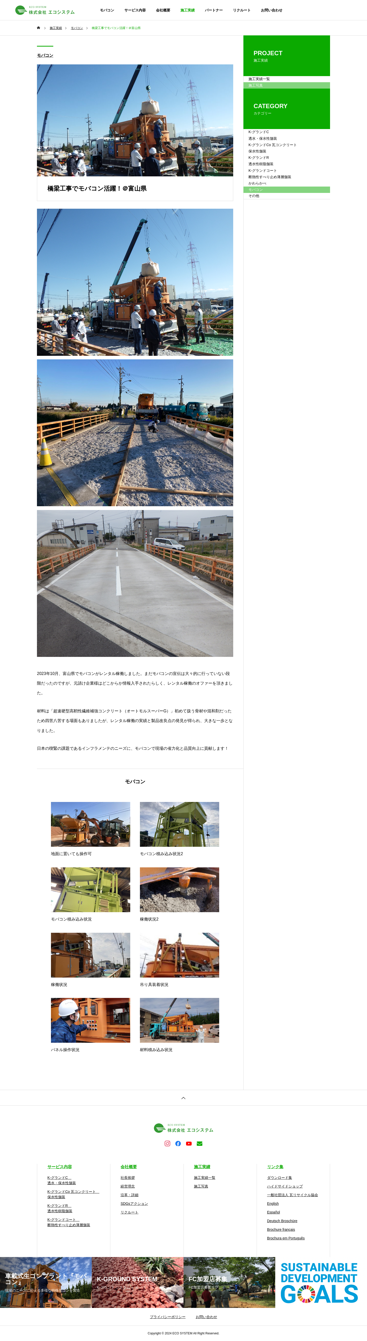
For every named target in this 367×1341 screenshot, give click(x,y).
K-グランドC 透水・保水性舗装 (270, 158)
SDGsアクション (134, 1204)
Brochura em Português (286, 1238)
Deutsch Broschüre (282, 1221)
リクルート (242, 10)
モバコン (107, 10)
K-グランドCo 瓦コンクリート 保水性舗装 (283, 180)
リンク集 (275, 1167)
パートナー (214, 10)
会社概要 (163, 10)
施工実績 (187, 10)
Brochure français (281, 1229)
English (273, 1204)
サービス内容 (135, 10)
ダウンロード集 (279, 1178)
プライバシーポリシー (168, 1317)
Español (273, 1212)
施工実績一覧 (266, 83)
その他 (260, 274)
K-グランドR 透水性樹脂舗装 (268, 203)
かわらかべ (264, 244)
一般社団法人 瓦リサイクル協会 (292, 1195)
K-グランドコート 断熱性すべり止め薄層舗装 (278, 225)
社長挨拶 (128, 1178)
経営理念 (128, 1186)
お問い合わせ (271, 10)
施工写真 (201, 1186)
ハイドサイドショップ (285, 1186)
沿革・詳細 (129, 1195)
